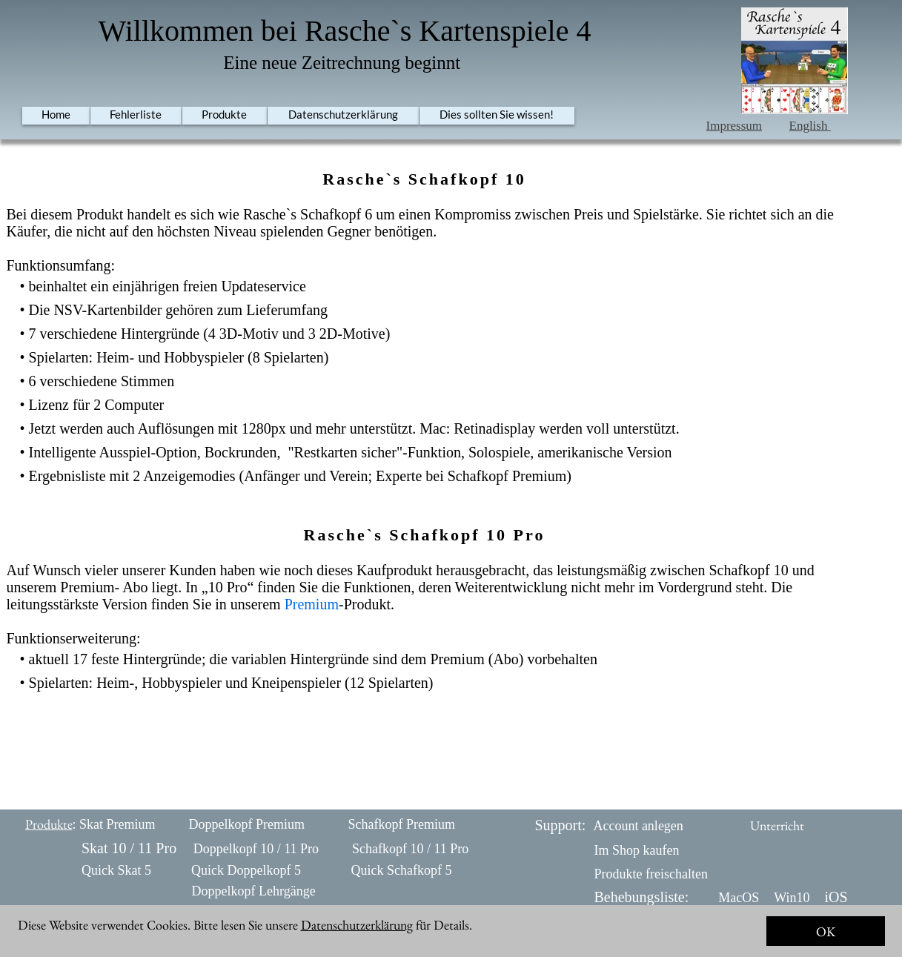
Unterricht (777, 825)
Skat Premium (117, 824)
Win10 (791, 897)
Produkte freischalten (651, 874)
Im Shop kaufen (637, 850)
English (810, 126)
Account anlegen (638, 825)
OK (825, 931)
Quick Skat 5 (116, 870)
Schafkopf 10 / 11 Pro (410, 848)
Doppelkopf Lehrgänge (254, 891)
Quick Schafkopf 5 (401, 870)
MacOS (738, 897)
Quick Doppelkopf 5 (246, 870)
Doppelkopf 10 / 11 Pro (256, 848)
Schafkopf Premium (401, 824)
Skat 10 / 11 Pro (129, 848)
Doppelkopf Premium (247, 824)
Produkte (49, 823)
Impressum (734, 126)
